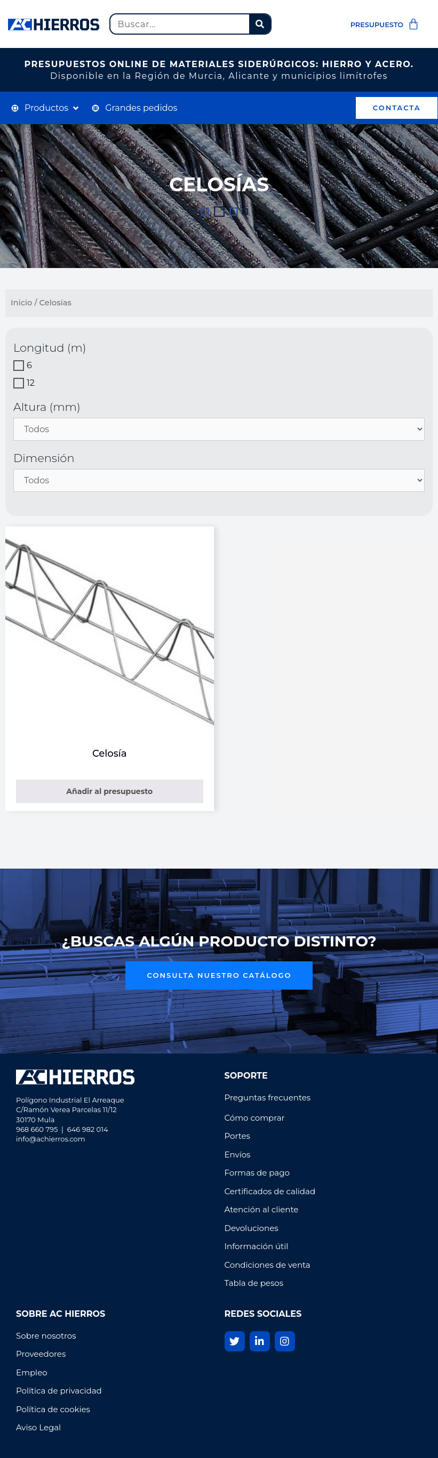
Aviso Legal (38, 1427)
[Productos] (45, 108)
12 (31, 383)
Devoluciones (251, 1228)
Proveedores (41, 1354)
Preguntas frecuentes (268, 1097)
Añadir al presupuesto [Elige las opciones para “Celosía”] (109, 791)
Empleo (31, 1372)
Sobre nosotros (47, 1336)
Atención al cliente (262, 1209)
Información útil (257, 1246)
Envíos (238, 1154)
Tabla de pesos (254, 1283)
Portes (237, 1136)
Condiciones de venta (267, 1265)
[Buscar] (259, 24)
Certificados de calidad (270, 1191)
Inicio (21, 302)
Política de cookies (53, 1409)
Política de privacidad (60, 1391)
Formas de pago (257, 1173)
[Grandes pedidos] (134, 108)
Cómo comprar (255, 1118)
